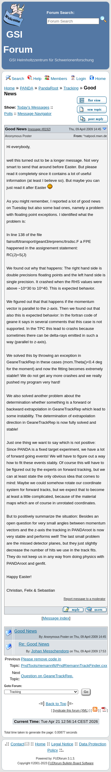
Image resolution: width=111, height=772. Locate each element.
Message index (56, 618)
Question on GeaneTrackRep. (47, 676)
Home (97, 78)
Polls (8, 113)
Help (34, 78)
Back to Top (56, 704)
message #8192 (39, 129)
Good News (16, 129)
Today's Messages (33, 107)
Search (15, 78)
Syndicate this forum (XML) (71, 710)
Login (78, 78)
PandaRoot (48, 88)
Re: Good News (34, 644)
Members (56, 78)
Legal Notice (62, 744)
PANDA (26, 88)
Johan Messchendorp (50, 651)
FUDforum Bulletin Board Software (71, 763)
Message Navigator (34, 113)
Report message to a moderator (84, 599)
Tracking (71, 88)
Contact (17, 744)
